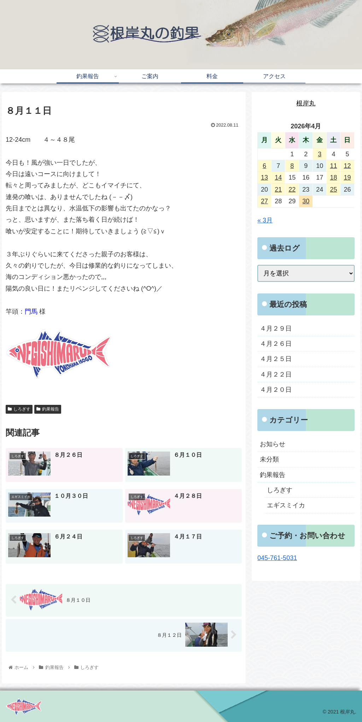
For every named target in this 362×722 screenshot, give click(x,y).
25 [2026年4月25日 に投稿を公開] (333, 189)
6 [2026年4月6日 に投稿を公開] (264, 165)
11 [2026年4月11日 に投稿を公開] (333, 165)
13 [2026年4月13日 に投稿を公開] (264, 177)
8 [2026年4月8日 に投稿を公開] (292, 165)
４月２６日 (276, 343)
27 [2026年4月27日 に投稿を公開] (264, 201)
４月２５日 (276, 358)
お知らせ (272, 444)
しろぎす (19, 409)
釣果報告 (47, 409)
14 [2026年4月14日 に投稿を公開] (278, 177)
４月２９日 (276, 328)
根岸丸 (305, 103)
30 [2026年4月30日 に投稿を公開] (305, 201)
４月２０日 (276, 389)
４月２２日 (276, 374)
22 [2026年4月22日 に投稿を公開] (292, 189)
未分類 (269, 459)
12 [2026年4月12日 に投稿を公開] (347, 165)
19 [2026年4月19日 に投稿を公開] (347, 177)
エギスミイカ (286, 505)
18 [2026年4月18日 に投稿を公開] (333, 177)
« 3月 (265, 220)
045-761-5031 (277, 557)
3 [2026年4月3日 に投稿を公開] (319, 154)
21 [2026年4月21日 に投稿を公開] (278, 189)
